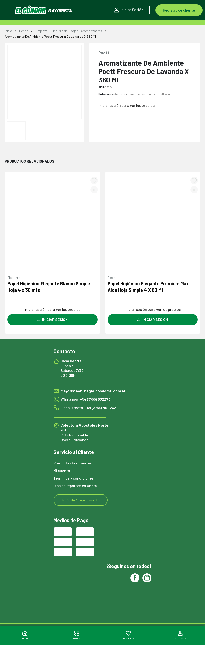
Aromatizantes (123, 93)
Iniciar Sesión (128, 10)
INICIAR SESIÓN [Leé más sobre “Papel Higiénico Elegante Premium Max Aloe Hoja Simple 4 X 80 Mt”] (152, 319)
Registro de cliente (179, 10)
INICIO (24, 635)
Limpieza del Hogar (159, 93)
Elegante (13, 277)
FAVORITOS (128, 635)
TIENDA (76, 635)
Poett (103, 52)
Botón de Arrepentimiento (81, 500)
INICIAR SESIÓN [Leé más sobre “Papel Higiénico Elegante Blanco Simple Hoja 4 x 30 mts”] (52, 319)
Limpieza (140, 93)
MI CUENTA (180, 635)
